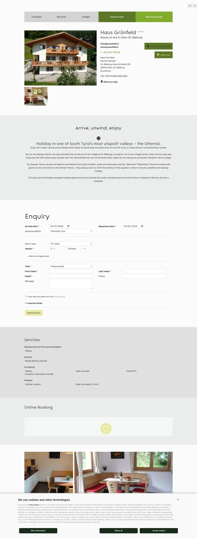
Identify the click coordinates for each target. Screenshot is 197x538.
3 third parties (33, 505)
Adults (28, 248)
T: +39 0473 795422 (110, 52)
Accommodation (33, 231)
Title (27, 266)
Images (86, 16)
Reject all (118, 531)
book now (165, 55)
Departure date (106, 226)
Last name (103, 271)
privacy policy (59, 296)
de (189, 5)
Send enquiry (33, 312)
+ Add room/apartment (38, 256)
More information (38, 531)
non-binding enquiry (160, 46)
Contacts (36, 16)
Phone (101, 276)
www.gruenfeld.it (109, 47)
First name (30, 271)
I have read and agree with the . (46, 296)
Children (72, 248)
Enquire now (117, 16)
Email (28, 276)
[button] (178, 499)
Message (29, 281)
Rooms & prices (154, 16)
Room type (30, 243)
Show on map (110, 81)
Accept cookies (158, 531)
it (195, 5)
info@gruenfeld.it (109, 43)
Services (61, 16)
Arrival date (31, 226)
